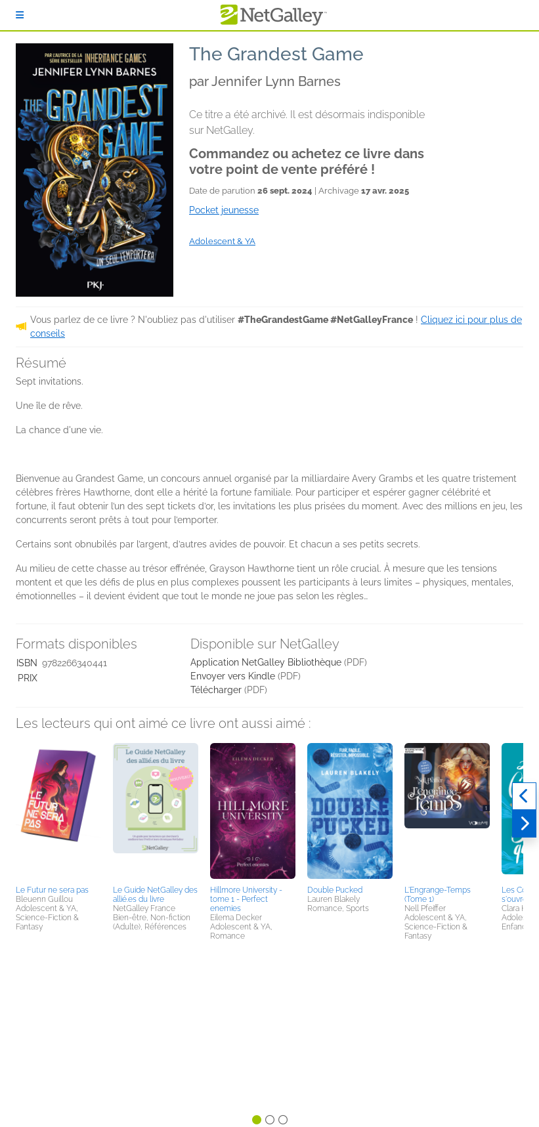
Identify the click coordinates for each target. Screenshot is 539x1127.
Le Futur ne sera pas (52, 890)
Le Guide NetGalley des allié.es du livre (155, 894)
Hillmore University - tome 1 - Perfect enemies (246, 899)
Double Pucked (334, 890)
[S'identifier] (20, 15)
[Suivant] (524, 824)
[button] (58, 812)
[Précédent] (524, 796)
